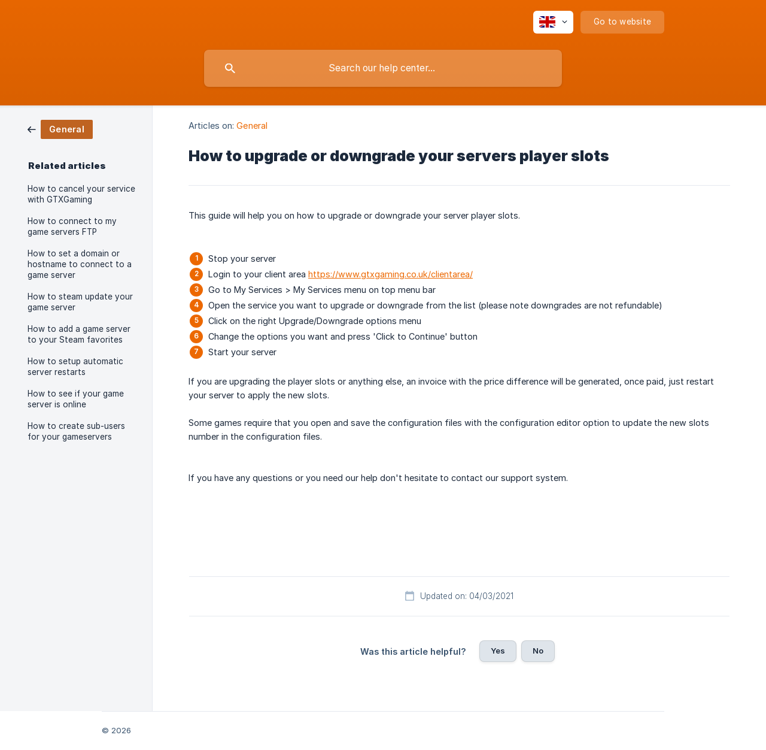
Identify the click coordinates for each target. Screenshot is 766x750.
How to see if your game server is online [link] (76, 399)
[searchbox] (383, 68)
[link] (60, 128)
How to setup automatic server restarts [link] (75, 366)
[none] (553, 22)
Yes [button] (498, 650)
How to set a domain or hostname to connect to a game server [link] (80, 264)
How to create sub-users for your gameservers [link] (76, 431)
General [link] (252, 125)
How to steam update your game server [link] (80, 302)
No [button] (538, 650)
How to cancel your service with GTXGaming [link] (81, 194)
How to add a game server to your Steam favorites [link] (79, 334)
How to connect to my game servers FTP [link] (72, 226)
